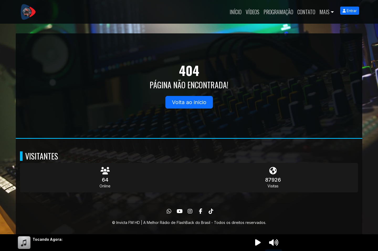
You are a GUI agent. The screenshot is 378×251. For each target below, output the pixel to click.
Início (236, 12)
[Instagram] (190, 211)
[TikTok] (211, 211)
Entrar (350, 10)
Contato (306, 12)
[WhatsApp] (169, 211)
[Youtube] (180, 211)
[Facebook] (200, 211)
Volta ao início (189, 102)
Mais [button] (324, 12)
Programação (278, 12)
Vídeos (252, 12)
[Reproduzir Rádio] (257, 242)
